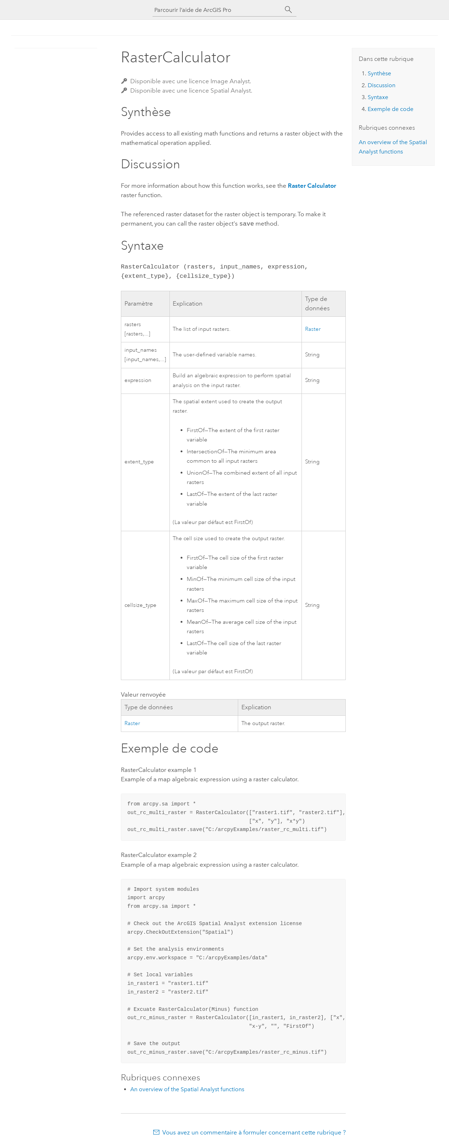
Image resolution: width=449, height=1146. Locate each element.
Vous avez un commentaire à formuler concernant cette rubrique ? (254, 1131)
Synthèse (379, 73)
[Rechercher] (288, 9)
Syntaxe (378, 97)
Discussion (381, 85)
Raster (313, 328)
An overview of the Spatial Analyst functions (187, 1088)
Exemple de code (390, 109)
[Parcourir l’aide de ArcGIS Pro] (217, 10)
